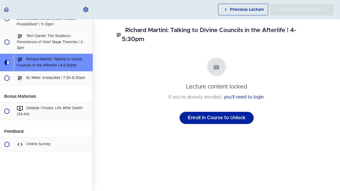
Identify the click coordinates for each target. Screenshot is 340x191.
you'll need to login (244, 97)
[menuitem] (86, 9)
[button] (6, 9)
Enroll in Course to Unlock (216, 118)
